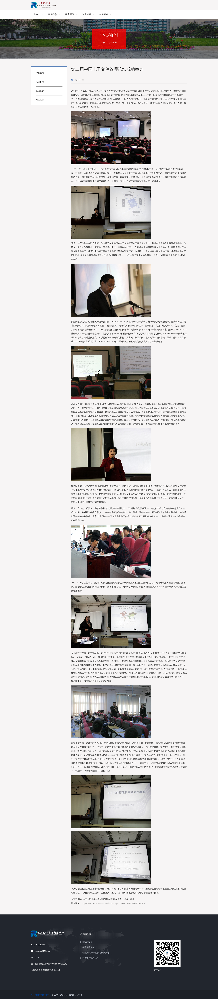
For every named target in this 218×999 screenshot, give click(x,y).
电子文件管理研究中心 (41, 994)
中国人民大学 (88, 947)
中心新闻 (40, 72)
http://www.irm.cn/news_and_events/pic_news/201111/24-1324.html (113, 903)
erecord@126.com (40, 951)
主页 (103, 42)
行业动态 (40, 100)
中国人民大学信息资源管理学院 (96, 952)
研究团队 (69, 14)
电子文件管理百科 (90, 958)
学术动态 (40, 91)
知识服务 (103, 14)
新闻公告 (52, 14)
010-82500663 (38, 945)
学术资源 (86, 14)
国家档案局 (87, 942)
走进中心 (35, 14)
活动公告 (40, 82)
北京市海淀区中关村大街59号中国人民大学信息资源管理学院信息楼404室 (49, 966)
